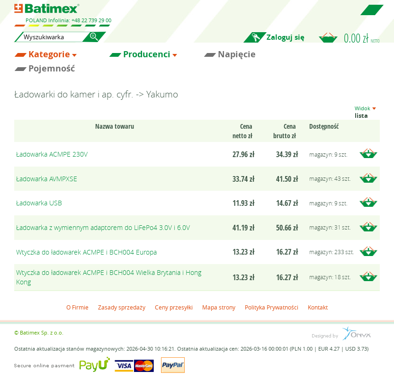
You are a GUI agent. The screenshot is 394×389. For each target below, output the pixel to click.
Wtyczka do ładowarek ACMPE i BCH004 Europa (86, 252)
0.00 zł (362, 38)
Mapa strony (218, 307)
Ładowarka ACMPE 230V (52, 154)
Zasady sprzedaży (121, 307)
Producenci (146, 54)
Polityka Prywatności (271, 307)
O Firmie (77, 307)
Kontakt (318, 307)
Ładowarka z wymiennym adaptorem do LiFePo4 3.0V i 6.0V (103, 227)
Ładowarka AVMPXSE (46, 178)
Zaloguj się (285, 37)
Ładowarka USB (39, 202)
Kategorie (49, 54)
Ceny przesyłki (174, 307)
